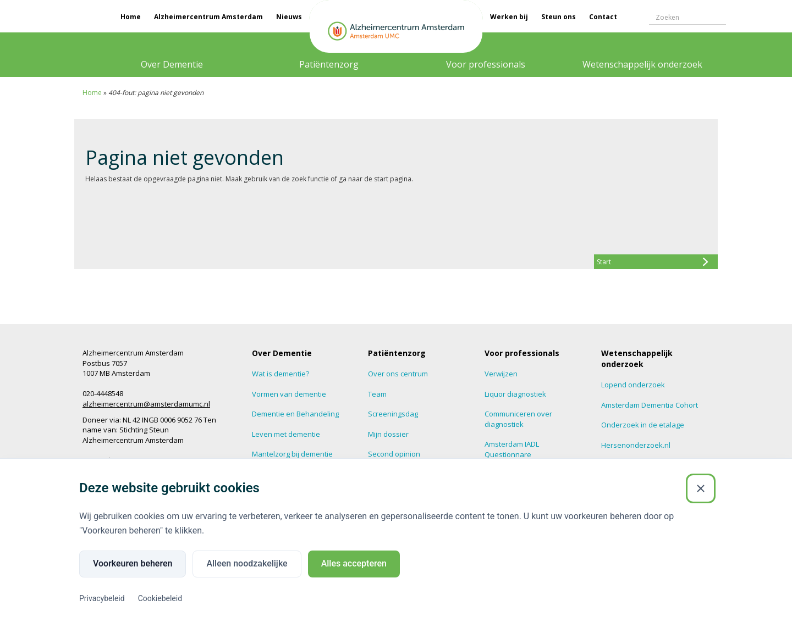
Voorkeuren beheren (132, 563)
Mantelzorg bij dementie (292, 454)
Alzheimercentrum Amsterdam (208, 16)
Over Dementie (172, 64)
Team (377, 394)
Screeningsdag (393, 414)
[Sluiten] (701, 488)
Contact (603, 16)
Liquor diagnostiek (515, 394)
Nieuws (289, 16)
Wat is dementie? (280, 374)
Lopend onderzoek (633, 385)
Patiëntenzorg (329, 64)
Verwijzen (501, 374)
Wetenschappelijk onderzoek (642, 64)
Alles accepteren (354, 563)
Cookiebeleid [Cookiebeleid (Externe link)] (160, 598)
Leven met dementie (286, 434)
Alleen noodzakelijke (246, 563)
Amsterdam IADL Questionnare (512, 449)
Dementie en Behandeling (295, 414)
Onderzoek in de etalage (642, 425)
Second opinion (394, 454)
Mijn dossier (388, 434)
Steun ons (558, 16)
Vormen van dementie (289, 394)
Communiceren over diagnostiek (518, 419)
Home (130, 16)
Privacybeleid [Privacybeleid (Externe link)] (102, 598)
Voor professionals (485, 64)
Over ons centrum (398, 374)
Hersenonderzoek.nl (635, 445)
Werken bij (509, 16)
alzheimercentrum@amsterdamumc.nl (146, 404)
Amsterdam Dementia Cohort (649, 405)
